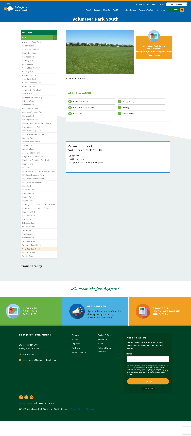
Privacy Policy (77, 409)
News (100, 343)
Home (22, 403)
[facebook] (21, 397)
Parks (29, 403)
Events (75, 339)
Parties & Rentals (106, 335)
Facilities (76, 348)
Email (129, 354)
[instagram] (32, 397)
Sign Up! (148, 381)
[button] (182, 10)
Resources (103, 339)
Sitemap (90, 409)
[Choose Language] (176, 4)
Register (76, 343)
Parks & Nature (79, 352)
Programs (76, 335)
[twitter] (26, 397)
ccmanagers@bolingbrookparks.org (39, 360)
